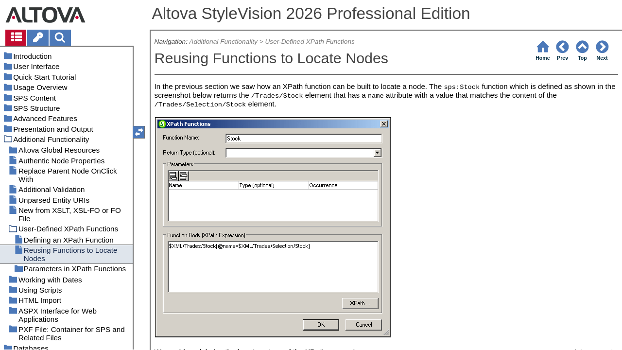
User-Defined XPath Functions (310, 41)
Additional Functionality (223, 41)
